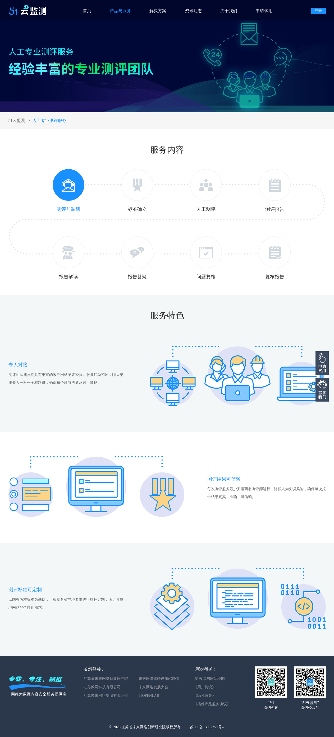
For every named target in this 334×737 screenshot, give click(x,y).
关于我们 (228, 10)
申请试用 (264, 10)
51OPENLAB (149, 696)
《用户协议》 (205, 687)
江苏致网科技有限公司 (102, 687)
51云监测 (16, 120)
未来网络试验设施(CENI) (159, 679)
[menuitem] (92, 10)
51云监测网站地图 (210, 679)
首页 (87, 10)
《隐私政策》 (205, 696)
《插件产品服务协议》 (212, 704)
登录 (318, 11)
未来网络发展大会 (153, 687)
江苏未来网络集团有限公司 (106, 696)
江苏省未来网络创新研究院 (106, 679)
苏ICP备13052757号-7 (207, 727)
